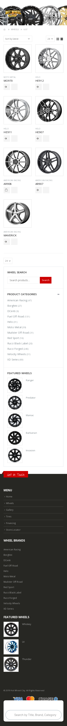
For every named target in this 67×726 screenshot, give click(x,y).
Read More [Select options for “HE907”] (38, 138)
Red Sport (13, 338)
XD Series (13, 359)
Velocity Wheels (16, 354)
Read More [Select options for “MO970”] (7, 87)
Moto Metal (10, 77)
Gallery (9, 509)
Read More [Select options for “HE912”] (38, 87)
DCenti (11, 311)
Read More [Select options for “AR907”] (38, 190)
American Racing (12, 180)
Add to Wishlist (14, 87)
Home (9, 496)
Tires (8, 516)
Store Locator (13, 529)
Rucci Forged (15, 348)
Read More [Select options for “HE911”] (7, 138)
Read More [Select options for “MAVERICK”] (7, 241)
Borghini (12, 305)
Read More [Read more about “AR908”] (7, 190)
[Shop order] (18, 39)
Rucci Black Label (17, 343)
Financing (11, 523)
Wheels (10, 503)
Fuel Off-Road (15, 316)
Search (45, 280)
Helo (38, 77)
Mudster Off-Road (18, 332)
